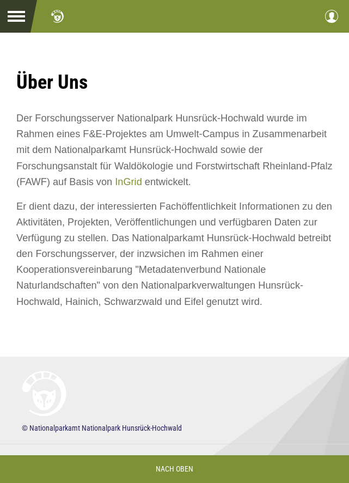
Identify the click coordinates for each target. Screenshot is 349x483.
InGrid (128, 181)
